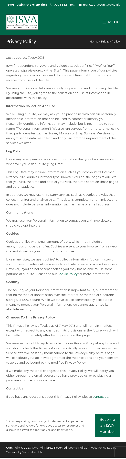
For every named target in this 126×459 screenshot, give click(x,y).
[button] (111, 23)
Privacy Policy (96, 449)
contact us (100, 398)
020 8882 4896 (64, 4)
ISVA (35, 449)
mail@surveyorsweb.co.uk (101, 4)
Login (111, 449)
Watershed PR (32, 453)
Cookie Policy (68, 275)
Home (94, 42)
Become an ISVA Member (107, 427)
